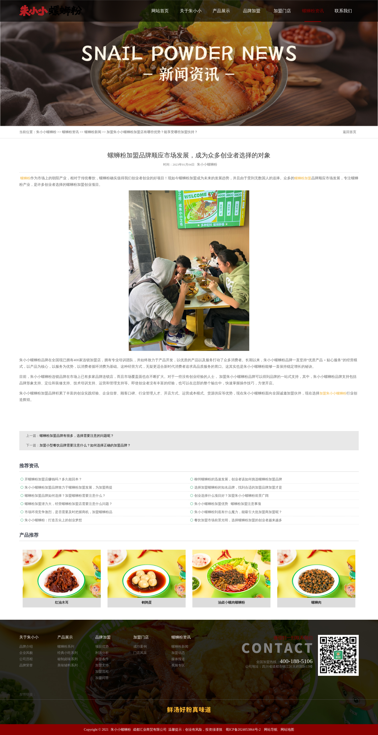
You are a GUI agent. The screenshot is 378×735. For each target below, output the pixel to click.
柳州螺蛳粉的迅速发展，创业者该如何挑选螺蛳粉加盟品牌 (238, 479)
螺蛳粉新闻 (92, 132)
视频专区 (178, 665)
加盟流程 (102, 671)
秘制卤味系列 (67, 659)
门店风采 (140, 653)
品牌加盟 (251, 10)
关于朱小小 (191, 10)
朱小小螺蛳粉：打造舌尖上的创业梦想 (53, 520)
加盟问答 (102, 678)
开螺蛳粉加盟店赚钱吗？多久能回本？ (53, 479)
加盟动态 (178, 653)
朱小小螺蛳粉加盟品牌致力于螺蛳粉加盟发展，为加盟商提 (68, 487)
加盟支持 (102, 665)
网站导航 (270, 729)
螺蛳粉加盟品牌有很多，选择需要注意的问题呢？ (77, 436)
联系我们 (343, 10)
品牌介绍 (26, 646)
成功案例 (140, 646)
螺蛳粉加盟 (302, 178)
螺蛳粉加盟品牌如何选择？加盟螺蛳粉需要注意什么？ (65, 495)
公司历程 (26, 659)
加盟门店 (282, 10)
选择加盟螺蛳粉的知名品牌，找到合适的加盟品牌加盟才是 (238, 487)
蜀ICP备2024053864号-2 (243, 729)
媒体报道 (178, 659)
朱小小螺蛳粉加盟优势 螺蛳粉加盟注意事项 (227, 504)
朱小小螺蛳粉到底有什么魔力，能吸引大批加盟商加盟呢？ (238, 512)
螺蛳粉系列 (65, 646)
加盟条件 (102, 659)
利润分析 (102, 653)
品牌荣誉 (26, 665)
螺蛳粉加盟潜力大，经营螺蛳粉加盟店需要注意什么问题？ (68, 504)
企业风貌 (26, 653)
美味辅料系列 (67, 665)
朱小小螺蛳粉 (46, 132)
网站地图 (287, 729)
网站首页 (160, 10)
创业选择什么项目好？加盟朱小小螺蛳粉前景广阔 (231, 495)
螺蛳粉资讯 (313, 15)
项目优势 (102, 646)
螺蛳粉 (25, 178)
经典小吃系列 (67, 653)
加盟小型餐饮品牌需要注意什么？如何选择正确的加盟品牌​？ (85, 445)
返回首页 (349, 132)
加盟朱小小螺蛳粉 (332, 393)
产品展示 (221, 10)
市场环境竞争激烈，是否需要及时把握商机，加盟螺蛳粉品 (68, 512)
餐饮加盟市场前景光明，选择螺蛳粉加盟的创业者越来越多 (238, 520)
